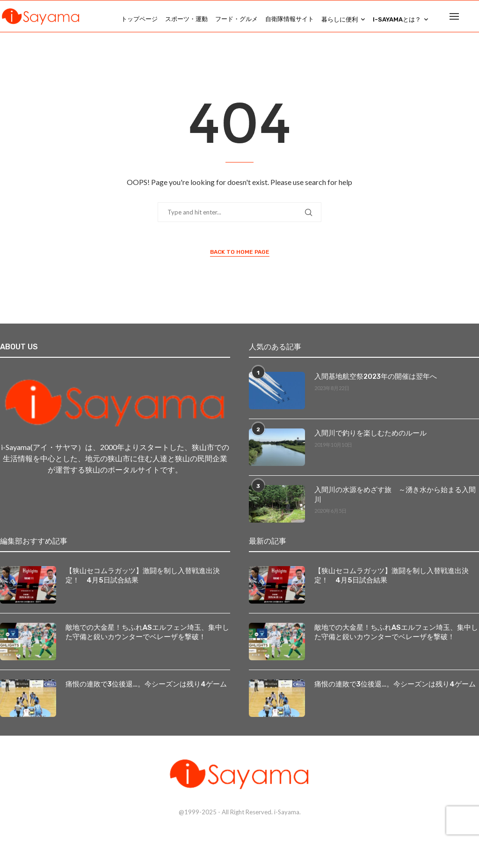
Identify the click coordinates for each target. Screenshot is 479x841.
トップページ (139, 18)
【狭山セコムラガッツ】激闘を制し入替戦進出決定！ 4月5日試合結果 (147, 581)
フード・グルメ (236, 18)
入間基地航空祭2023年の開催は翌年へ (372, 382)
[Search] (474, 19)
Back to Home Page (239, 258)
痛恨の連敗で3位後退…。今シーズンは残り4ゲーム (141, 690)
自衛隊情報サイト (289, 18)
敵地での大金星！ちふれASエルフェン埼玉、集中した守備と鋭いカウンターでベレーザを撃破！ (145, 638)
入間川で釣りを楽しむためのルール (366, 439)
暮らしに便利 (339, 19)
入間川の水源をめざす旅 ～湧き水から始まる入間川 (393, 496)
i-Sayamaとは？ (397, 19)
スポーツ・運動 (186, 18)
